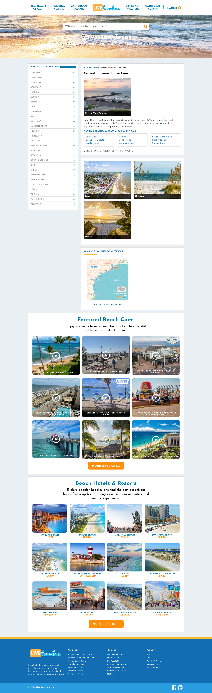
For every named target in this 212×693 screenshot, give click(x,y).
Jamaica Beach (126, 143)
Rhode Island (53, 180)
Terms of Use (153, 664)
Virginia (53, 194)
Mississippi (53, 141)
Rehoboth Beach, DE (116, 670)
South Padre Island (162, 136)
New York (53, 155)
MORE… (111, 674)
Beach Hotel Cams (76, 667)
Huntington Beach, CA (117, 664)
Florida (53, 92)
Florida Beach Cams (77, 661)
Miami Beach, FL (114, 657)
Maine (53, 117)
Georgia (53, 97)
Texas (53, 190)
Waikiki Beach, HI (115, 654)
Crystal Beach (93, 143)
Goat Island (125, 139)
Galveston (91, 136)
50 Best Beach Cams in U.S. (80, 654)
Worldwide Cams (75, 674)
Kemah (122, 136)
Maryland (53, 121)
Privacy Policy (153, 667)
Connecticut (53, 83)
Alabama (53, 73)
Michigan (53, 131)
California (53, 78)
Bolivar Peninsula (95, 139)
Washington (53, 199)
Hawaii (53, 102)
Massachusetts (53, 126)
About (150, 654)
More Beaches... (106, 624)
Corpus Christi (159, 143)
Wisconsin (53, 204)
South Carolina (53, 185)
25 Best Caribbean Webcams (81, 657)
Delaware (53, 87)
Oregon (53, 170)
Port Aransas (159, 139)
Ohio (53, 165)
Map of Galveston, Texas (107, 304)
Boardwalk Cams (75, 670)
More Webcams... (106, 465)
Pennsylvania (53, 175)
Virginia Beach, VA (115, 667)
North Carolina (53, 160)
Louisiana (53, 112)
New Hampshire (53, 146)
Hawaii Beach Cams (76, 664)
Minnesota (53, 136)
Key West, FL (113, 661)
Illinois (53, 107)
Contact (151, 657)
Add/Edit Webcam (155, 661)
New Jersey (53, 151)
